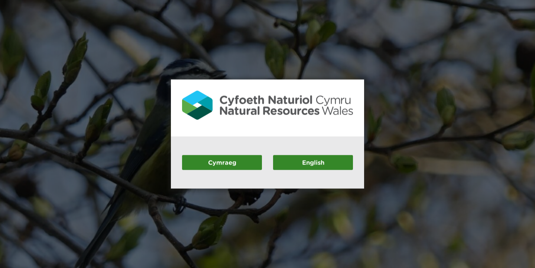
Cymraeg (222, 162)
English (313, 162)
